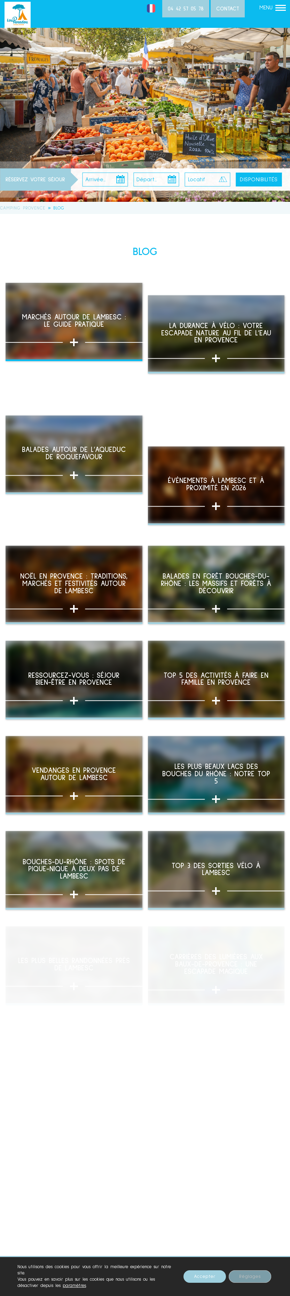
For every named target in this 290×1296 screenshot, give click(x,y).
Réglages (250, 1276)
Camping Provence (22, 208)
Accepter (204, 1276)
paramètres (74, 1285)
